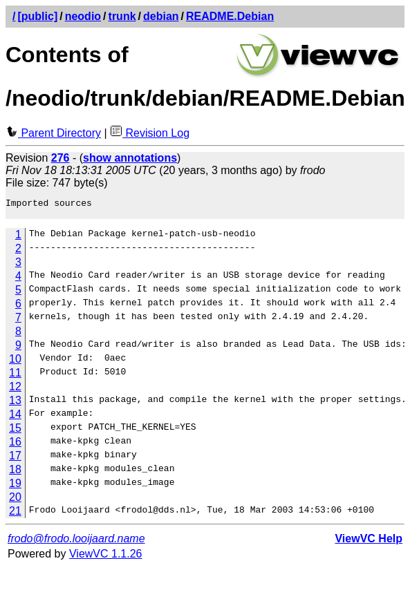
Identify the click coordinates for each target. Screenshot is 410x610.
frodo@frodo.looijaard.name (76, 543)
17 (15, 460)
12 (15, 391)
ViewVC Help (368, 543)
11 (15, 377)
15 (15, 432)
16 (15, 446)
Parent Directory (53, 133)
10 (15, 363)
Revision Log (149, 133)
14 (15, 418)
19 (15, 487)
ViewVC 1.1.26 (105, 558)
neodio (83, 16)
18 (15, 473)
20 (15, 501)
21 (15, 515)
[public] (37, 16)
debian (161, 16)
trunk (122, 16)
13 (15, 404)
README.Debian (230, 16)
